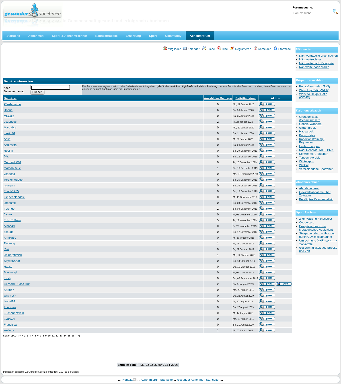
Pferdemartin (12, 104)
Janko (8, 214)
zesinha (9, 330)
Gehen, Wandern (310, 124)
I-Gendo (9, 208)
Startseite (282, 49)
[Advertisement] (148, 63)
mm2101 (9, 133)
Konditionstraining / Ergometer (311, 140)
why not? (10, 295)
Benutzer (10, 98)
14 (65, 335)
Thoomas (10, 307)
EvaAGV (9, 318)
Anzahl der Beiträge (218, 98)
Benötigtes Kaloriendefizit (316, 199)
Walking (304, 165)
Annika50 (10, 237)
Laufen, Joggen (309, 146)
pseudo (9, 231)
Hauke (8, 266)
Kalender (191, 49)
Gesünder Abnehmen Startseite (198, 379)
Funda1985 (11, 191)
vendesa (9, 173)
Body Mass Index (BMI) (314, 86)
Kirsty (7, 278)
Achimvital (10, 145)
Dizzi (7, 156)
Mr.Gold (9, 116)
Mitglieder (172, 49)
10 (49, 335)
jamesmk (10, 202)
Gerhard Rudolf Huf (17, 284)
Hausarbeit (306, 131)
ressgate (9, 185)
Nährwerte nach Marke (314, 67)
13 (61, 335)
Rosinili (8, 150)
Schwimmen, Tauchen (313, 153)
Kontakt (127, 379)
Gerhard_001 (12, 162)
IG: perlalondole (14, 197)
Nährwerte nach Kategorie (316, 63)
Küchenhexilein (14, 313)
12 (57, 335)
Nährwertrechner (310, 59)
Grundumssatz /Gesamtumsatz (309, 118)
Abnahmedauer (309, 188)
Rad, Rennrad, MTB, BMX (316, 150)
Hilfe (223, 49)
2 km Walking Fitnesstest (315, 218)
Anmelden (262, 49)
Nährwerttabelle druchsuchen (318, 55)
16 (73, 335)
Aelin (7, 139)
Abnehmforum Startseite (157, 379)
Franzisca (10, 324)
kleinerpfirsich (13, 255)
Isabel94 (9, 301)
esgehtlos (10, 121)
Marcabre (10, 127)
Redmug (9, 243)
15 (69, 335)
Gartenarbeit (307, 127)
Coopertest (306, 222)
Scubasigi (10, 272)
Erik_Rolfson (12, 220)
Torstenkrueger (14, 179)
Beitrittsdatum (246, 98)
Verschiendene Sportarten (316, 169)
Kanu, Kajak (307, 135)
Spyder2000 (12, 260)
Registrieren (240, 49)
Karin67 (9, 289)
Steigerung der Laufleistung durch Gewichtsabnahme (317, 235)
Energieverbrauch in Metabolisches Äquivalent (316, 228)
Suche (208, 49)
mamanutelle (12, 168)
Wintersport (306, 161)
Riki (6, 249)
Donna (8, 110)
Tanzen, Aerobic (309, 157)
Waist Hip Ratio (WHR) (314, 90)
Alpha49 (9, 226)
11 (53, 335)
